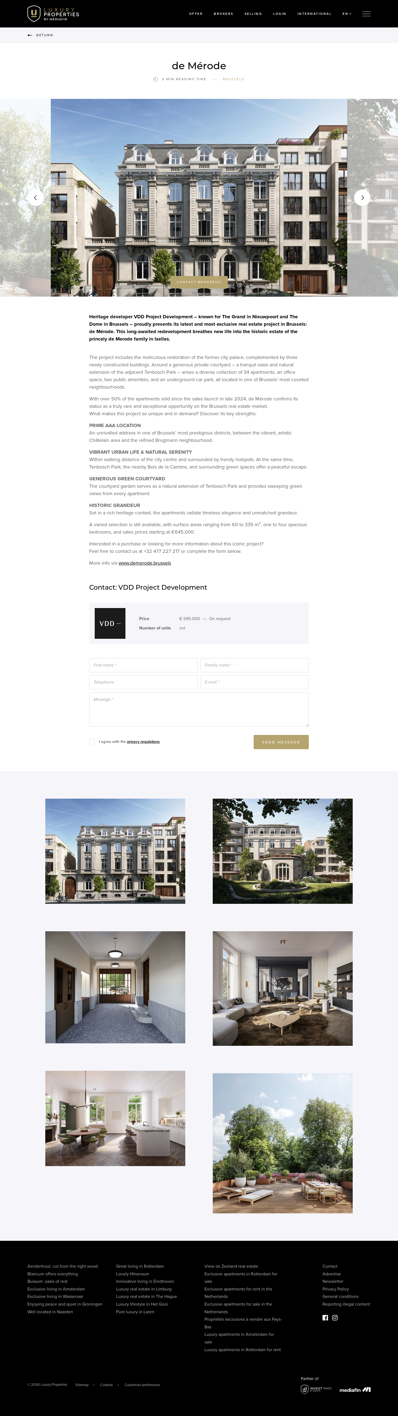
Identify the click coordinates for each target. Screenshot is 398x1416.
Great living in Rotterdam (140, 1266)
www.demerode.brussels (145, 564)
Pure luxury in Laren (135, 1312)
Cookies (106, 1385)
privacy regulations (143, 742)
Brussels (234, 79)
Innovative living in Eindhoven (145, 1281)
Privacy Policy (336, 1289)
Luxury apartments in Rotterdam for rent (242, 1350)
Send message (281, 743)
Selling (253, 14)
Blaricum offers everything (52, 1274)
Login (280, 14)
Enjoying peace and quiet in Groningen (64, 1304)
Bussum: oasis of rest (47, 1281)
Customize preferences (142, 1385)
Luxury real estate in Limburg (144, 1289)
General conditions (341, 1296)
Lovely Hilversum (132, 1274)
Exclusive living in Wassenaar (55, 1296)
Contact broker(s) (199, 283)
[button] (35, 197)
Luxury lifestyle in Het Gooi (142, 1304)
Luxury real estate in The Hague (146, 1296)
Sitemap (81, 1385)
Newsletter (333, 1281)
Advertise (332, 1274)
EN (347, 14)
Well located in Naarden (50, 1312)
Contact (330, 1266)
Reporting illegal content (346, 1304)
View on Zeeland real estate (231, 1266)
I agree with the (129, 742)
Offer (196, 14)
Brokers (224, 14)
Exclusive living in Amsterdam (56, 1289)
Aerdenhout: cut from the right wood (62, 1266)
